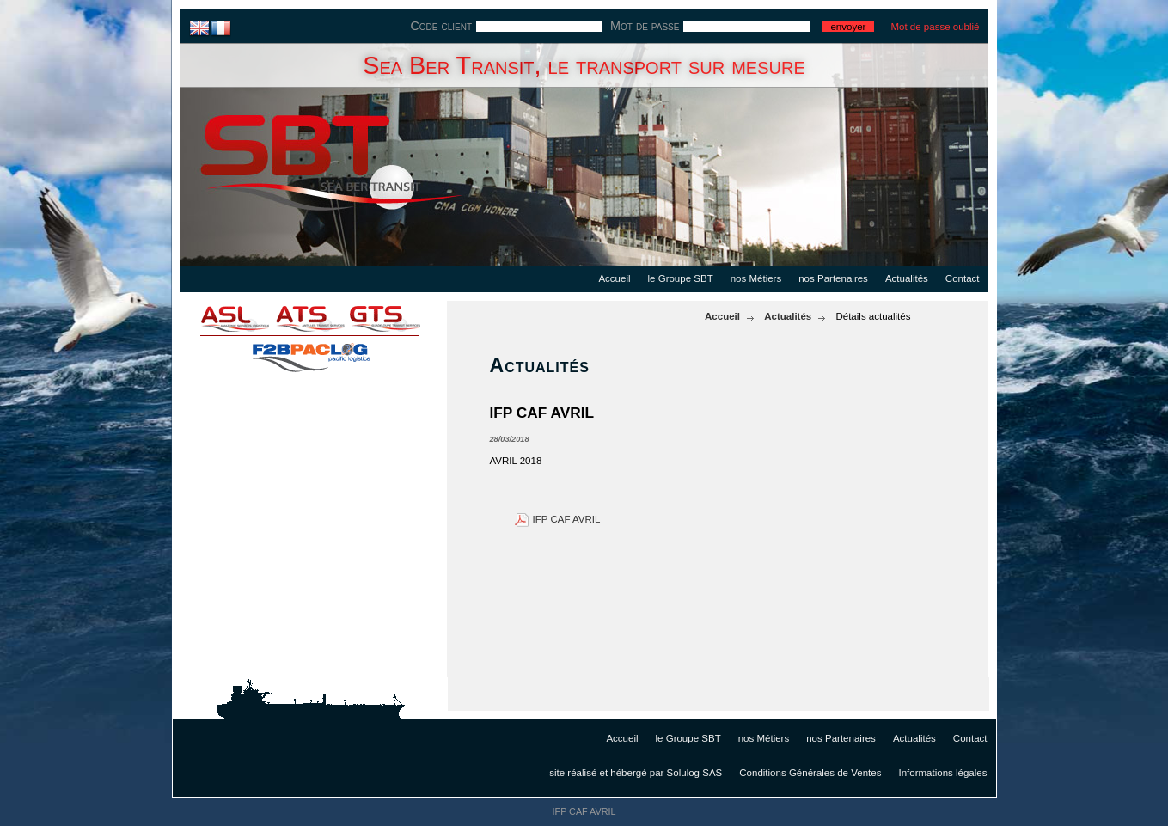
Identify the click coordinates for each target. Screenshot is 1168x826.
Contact (962, 278)
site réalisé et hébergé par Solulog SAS (635, 773)
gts (395, 318)
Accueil (614, 278)
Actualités (906, 278)
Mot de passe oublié (934, 26)
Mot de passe (644, 26)
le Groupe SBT (680, 278)
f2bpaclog (309, 352)
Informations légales (942, 773)
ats (309, 318)
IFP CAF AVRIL (567, 519)
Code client (441, 26)
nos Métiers (756, 278)
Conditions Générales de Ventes (810, 773)
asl (223, 318)
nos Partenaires (833, 278)
